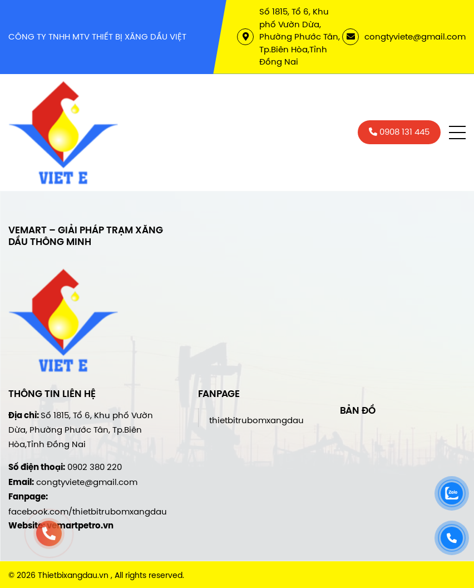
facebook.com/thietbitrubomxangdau (87, 511)
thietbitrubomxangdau (256, 420)
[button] (457, 132)
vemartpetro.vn (80, 525)
